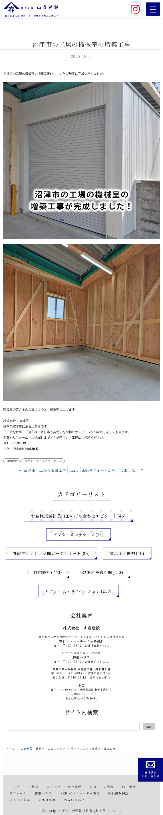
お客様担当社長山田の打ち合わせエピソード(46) (78, 516)
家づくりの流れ (102, 786)
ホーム (11, 748)
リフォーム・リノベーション (43, 461)
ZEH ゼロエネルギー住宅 (80, 793)
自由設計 (12, 461)
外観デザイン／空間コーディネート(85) (51, 553)
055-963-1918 (85, 693)
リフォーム (18, 793)
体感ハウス (43, 793)
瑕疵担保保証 (118, 793)
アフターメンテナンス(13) (78, 534)
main (73, 470)
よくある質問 (20, 800)
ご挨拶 (33, 786)
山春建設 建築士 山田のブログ (43, 748)
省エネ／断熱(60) (127, 553)
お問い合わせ (74, 800)
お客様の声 (47, 800)
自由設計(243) (48, 572)
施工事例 (129, 786)
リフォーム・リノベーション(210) (78, 591)
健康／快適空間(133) (102, 572)
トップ (15, 786)
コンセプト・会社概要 (64, 786)
